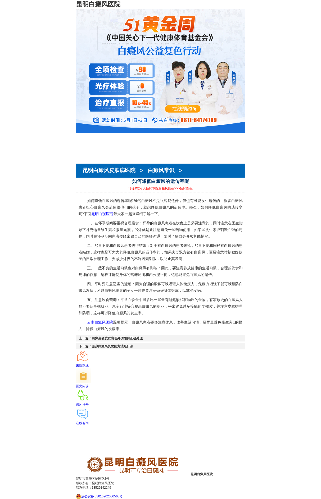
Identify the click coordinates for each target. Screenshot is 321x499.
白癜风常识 (161, 170)
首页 (79, 137)
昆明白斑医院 (102, 214)
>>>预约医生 (183, 188)
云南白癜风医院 (100, 322)
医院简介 (83, 142)
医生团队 (83, 147)
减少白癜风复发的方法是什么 (112, 346)
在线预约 (83, 151)
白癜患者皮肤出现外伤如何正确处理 (117, 338)
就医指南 (83, 156)
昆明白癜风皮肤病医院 (110, 170)
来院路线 (83, 161)
